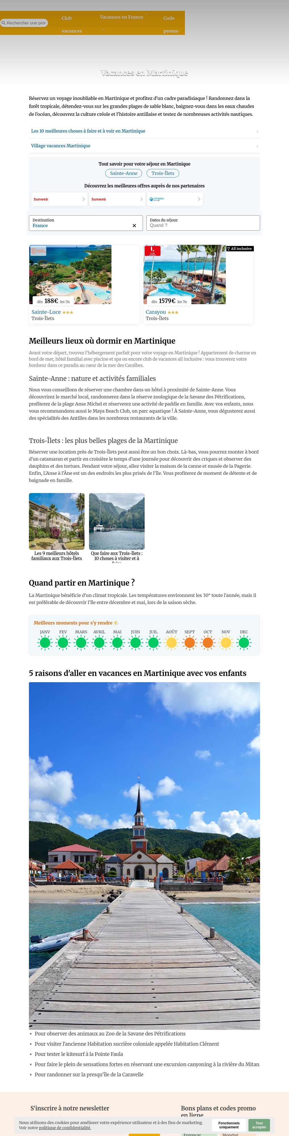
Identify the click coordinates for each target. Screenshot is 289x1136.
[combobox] (86, 227)
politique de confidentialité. (65, 1127)
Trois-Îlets (162, 173)
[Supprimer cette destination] (134, 225)
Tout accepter (259, 1125)
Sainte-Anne (123, 173)
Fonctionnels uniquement (229, 1125)
